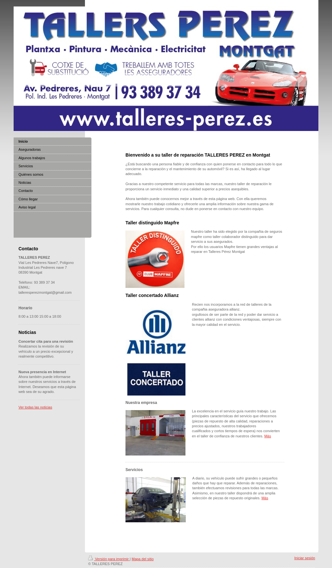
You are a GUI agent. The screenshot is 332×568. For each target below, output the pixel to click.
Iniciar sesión (304, 558)
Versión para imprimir (109, 559)
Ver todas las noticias (35, 407)
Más (267, 436)
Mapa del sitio (143, 559)
